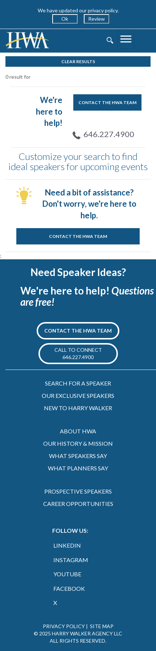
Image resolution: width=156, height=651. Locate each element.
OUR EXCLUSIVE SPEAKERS (78, 395)
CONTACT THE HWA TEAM (107, 102)
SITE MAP (102, 626)
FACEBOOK (69, 588)
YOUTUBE (67, 573)
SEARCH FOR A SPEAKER (78, 383)
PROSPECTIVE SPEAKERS (78, 491)
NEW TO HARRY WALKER (78, 407)
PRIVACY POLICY (64, 626)
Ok (64, 19)
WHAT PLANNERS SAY (78, 468)
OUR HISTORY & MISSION (78, 443)
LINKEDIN (67, 545)
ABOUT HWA (78, 431)
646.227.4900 (108, 134)
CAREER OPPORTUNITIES (78, 503)
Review (96, 19)
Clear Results (78, 61)
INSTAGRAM (70, 559)
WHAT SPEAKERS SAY (78, 455)
